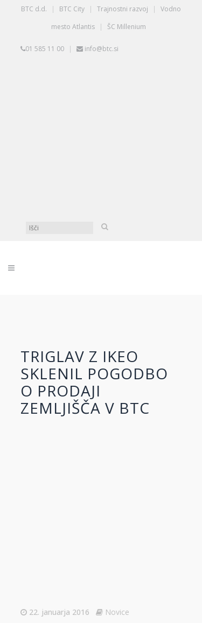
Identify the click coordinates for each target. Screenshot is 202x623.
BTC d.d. (34, 8)
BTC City (72, 8)
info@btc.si (102, 48)
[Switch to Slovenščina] (104, 98)
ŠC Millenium (126, 26)
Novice (117, 612)
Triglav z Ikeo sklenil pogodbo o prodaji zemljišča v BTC (94, 382)
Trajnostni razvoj (122, 8)
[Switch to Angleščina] (104, 178)
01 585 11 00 (44, 48)
